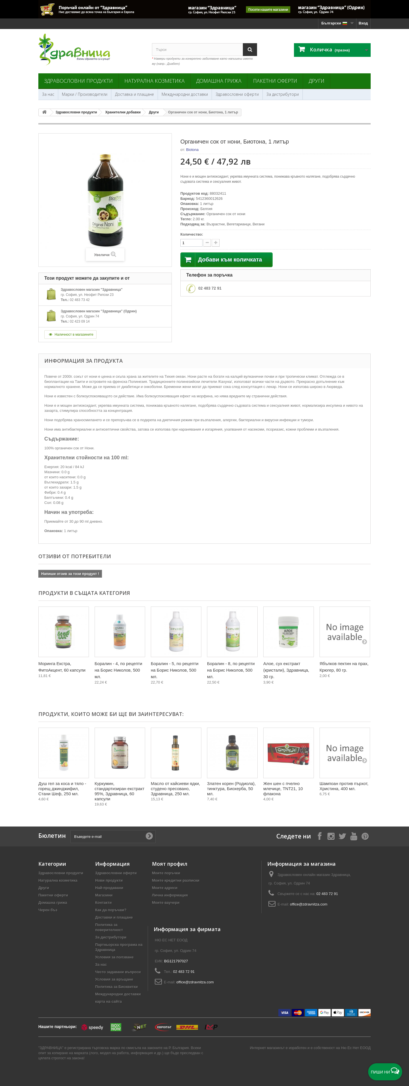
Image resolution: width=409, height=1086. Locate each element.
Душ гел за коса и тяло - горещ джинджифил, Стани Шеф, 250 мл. (62, 788)
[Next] (364, 641)
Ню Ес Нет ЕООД (356, 1048)
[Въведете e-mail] (113, 836)
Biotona (192, 150)
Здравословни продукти (78, 80)
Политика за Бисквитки (116, 987)
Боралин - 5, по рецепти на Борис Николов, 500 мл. (175, 670)
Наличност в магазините (70, 335)
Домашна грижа (218, 80)
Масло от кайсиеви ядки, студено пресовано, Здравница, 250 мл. (175, 788)
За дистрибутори (282, 94)
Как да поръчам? (110, 910)
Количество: (191, 234)
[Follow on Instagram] (330, 836)
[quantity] (191, 243)
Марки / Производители (84, 94)
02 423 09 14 (80, 321)
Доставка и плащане (134, 94)
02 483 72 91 (210, 288)
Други (316, 80)
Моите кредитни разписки (175, 880)
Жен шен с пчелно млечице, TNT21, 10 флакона (283, 788)
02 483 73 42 (80, 300)
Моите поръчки (166, 873)
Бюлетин (52, 835)
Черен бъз (47, 910)
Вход (363, 23)
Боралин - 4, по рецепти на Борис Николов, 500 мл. (118, 670)
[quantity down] (216, 243)
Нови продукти (109, 880)
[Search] (250, 49)
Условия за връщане (114, 979)
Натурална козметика (154, 80)
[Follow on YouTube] (353, 836)
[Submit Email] (149, 836)
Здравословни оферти (237, 94)
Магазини (103, 895)
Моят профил (169, 863)
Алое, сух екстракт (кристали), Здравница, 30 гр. (286, 670)
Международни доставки (185, 94)
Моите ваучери (166, 902)
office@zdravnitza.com (308, 904)
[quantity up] (207, 243)
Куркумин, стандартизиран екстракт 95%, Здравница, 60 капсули (119, 791)
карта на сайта (108, 1001)
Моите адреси (165, 888)
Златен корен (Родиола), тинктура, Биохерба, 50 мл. (231, 788)
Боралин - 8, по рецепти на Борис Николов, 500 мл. (231, 670)
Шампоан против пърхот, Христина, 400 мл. (344, 786)
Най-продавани (109, 888)
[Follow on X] (342, 836)
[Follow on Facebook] (319, 836)
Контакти (103, 902)
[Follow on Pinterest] (365, 836)
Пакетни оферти (275, 80)
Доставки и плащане (114, 917)
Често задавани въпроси (118, 972)
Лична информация (170, 895)
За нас (48, 94)
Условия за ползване (114, 957)
